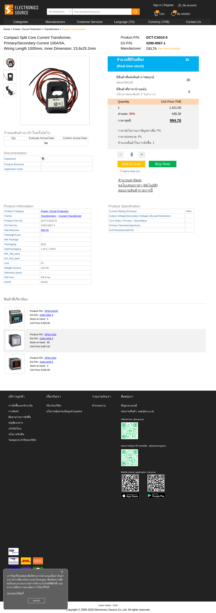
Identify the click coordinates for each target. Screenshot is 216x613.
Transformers (51, 29)
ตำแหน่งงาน (99, 405)
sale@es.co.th (146, 411)
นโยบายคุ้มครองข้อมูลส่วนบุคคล (64, 411)
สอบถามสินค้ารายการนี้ (135, 190)
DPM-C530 (50, 334)
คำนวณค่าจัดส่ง (130, 180)
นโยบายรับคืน (16, 434)
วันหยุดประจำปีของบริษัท (22, 440)
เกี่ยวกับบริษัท (53, 405)
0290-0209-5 (46, 362)
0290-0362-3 (46, 315)
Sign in (157, 5)
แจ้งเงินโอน (14, 428)
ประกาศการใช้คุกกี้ (15, 593)
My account (187, 5)
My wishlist (180, 13)
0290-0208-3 (46, 338)
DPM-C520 (50, 358)
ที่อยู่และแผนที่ (129, 405)
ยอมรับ (36, 600)
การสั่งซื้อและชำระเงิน (20, 405)
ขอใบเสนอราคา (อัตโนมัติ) (138, 185)
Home (6, 29)
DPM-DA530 (51, 311)
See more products (168, 48)
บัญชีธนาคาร (15, 422)
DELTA (45, 230)
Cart (158, 13)
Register (169, 5)
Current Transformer (73, 29)
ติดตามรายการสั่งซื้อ (19, 417)
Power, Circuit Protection (27, 29)
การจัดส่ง (13, 411)
